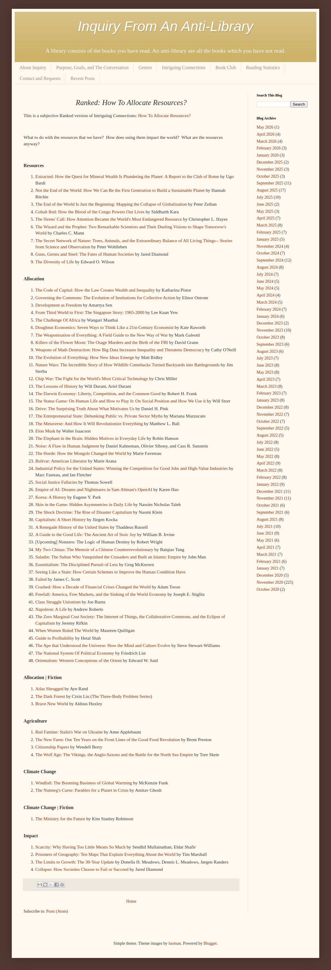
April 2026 (266, 134)
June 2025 (265, 204)
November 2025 (270, 169)
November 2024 (270, 246)
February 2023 (269, 393)
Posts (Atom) (57, 911)
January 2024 (268, 316)
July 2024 (265, 274)
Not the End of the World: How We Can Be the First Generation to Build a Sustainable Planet (119, 190)
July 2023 (265, 358)
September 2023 (270, 344)
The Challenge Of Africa (57, 319)
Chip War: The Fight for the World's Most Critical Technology (91, 378)
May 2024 (265, 288)
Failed (40, 579)
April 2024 (266, 295)
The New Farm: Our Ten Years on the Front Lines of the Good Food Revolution (107, 739)
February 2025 (269, 232)
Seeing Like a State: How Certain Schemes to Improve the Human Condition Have (111, 571)
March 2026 (267, 141)
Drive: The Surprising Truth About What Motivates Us (84, 408)
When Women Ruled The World (64, 630)
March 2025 (267, 225)
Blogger (210, 943)
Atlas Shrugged (49, 688)
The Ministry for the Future (60, 818)
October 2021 (268, 505)
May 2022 (265, 456)
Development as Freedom (59, 304)
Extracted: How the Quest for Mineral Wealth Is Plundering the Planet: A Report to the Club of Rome (127, 176)
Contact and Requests (40, 78)
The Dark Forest (50, 696)
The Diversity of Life (54, 261)
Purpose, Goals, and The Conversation (92, 67)
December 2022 (270, 407)
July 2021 (265, 526)
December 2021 (270, 491)
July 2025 (265, 197)
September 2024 (270, 260)
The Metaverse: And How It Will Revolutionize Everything (89, 423)
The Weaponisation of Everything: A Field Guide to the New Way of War (101, 334)
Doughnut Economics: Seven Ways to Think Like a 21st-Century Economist (104, 327)
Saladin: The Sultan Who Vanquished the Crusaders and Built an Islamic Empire (108, 556)
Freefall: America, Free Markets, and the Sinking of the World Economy (101, 594)
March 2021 (267, 554)
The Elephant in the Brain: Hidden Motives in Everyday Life (90, 438)
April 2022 (266, 463)
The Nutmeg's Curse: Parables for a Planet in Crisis (82, 790)
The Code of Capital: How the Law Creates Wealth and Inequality (95, 289)
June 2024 (265, 281)
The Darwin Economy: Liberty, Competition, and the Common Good (98, 393)
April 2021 (266, 547)
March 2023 (267, 386)
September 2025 (270, 183)
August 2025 (267, 190)
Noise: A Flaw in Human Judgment (67, 445)
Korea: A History (50, 497)
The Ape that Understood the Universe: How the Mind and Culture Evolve (102, 645)
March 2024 (267, 302)
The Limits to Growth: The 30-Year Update (74, 861)
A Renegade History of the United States (72, 527)
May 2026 (265, 127)
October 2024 (268, 253)
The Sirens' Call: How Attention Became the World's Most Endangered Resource (109, 219)
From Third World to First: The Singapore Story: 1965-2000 (89, 312)
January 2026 (268, 155)
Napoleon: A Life (51, 609)
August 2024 (267, 267)
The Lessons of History (56, 386)
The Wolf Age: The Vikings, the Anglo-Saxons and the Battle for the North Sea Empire (114, 754)
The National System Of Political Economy (74, 652)
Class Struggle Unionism (58, 601)
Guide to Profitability (54, 637)
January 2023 (268, 400)
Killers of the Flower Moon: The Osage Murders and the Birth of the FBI (101, 342)
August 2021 (267, 519)
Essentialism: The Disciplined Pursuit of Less (76, 564)
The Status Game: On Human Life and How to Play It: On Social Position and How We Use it (120, 400)
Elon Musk (45, 430)
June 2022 (265, 449)
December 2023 (270, 323)
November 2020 (270, 582)
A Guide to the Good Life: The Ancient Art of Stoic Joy (85, 534)
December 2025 (270, 162)
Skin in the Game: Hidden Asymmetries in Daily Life (83, 504)
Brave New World (51, 703)
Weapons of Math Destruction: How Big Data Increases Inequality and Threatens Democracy (119, 349)
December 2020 (270, 575)
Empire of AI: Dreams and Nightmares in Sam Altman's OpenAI (93, 489)
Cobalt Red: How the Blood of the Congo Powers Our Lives (89, 211)
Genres (145, 67)
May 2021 (265, 540)
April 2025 (266, 218)
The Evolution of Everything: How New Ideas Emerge (84, 357)
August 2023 (267, 351)
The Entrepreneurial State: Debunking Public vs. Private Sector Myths (99, 415)
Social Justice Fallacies (56, 482)
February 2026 (269, 148)
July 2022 (265, 442)
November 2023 (270, 330)
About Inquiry (32, 67)
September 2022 (270, 428)
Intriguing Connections (183, 67)
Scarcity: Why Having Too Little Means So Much (80, 846)
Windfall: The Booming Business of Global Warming (83, 782)
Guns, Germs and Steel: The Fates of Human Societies (84, 254)
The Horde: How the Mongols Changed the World (80, 453)
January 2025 (268, 239)
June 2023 (265, 365)
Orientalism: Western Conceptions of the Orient (78, 660)
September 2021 (270, 512)
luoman (175, 943)
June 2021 (265, 533)
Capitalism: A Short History (60, 519)
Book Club (225, 67)
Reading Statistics (263, 67)
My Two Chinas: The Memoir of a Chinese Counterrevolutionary (94, 549)
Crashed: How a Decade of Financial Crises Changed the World (93, 586)
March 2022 (267, 470)
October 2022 (268, 421)
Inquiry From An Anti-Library (165, 26)
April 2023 (266, 379)
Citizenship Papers (52, 746)
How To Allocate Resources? (164, 115)
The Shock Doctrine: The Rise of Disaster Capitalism (83, 512)
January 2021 (268, 568)
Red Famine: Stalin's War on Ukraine (69, 731)
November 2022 (270, 414)
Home (131, 901)
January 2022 (268, 484)
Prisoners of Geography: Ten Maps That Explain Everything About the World (105, 854)
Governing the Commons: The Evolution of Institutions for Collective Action (105, 297)
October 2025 (268, 176)
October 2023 (268, 337)
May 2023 (265, 372)
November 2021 (270, 498)
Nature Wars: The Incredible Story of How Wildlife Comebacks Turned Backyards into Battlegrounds (127, 364)
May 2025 (265, 211)
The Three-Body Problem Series (121, 696)
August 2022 (267, 435)
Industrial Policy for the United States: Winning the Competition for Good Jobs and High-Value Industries (131, 468)
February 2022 (269, 477)
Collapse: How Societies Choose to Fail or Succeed (82, 869)
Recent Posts (83, 78)
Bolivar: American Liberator (61, 460)
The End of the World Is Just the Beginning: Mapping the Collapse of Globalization (111, 204)
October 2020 (268, 589)
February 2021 (269, 561)
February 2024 (269, 309)
